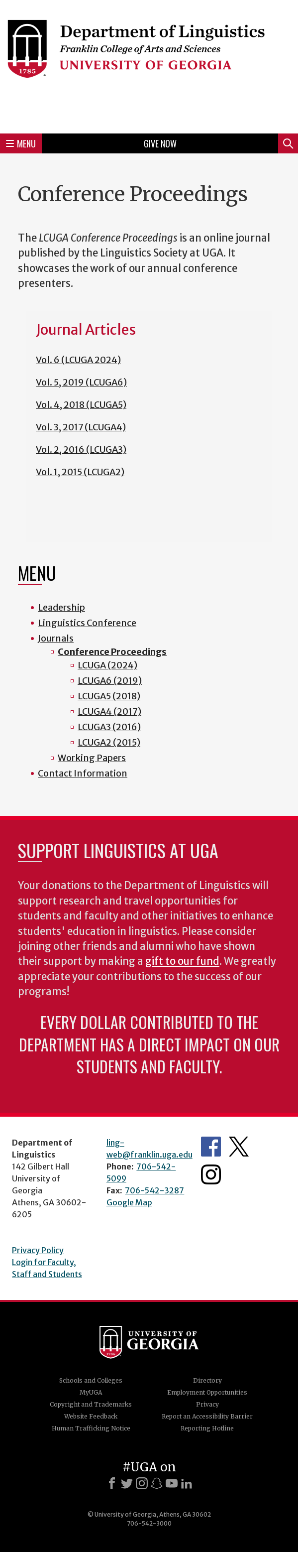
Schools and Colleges (90, 1380)
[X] (127, 1483)
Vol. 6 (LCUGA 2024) (78, 360)
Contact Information (82, 773)
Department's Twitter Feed (239, 1147)
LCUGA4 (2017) (109, 711)
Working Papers (92, 758)
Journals (56, 638)
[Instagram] (142, 1483)
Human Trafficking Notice (91, 1428)
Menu (21, 143)
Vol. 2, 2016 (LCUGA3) (81, 449)
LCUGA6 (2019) (110, 680)
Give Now (160, 143)
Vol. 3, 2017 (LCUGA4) (81, 427)
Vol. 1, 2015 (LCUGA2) (80, 472)
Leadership (61, 607)
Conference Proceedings (112, 651)
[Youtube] (172, 1483)
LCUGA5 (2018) (109, 696)
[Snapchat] (157, 1483)
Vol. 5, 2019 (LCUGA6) (81, 382)
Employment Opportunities (207, 1392)
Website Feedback (90, 1416)
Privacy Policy (38, 1250)
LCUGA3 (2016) (109, 727)
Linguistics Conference (87, 623)
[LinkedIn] (187, 1483)
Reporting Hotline (207, 1428)
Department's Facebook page (211, 1147)
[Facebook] (112, 1483)
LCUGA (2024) (107, 665)
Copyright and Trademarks (91, 1404)
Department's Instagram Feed (211, 1174)
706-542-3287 (154, 1190)
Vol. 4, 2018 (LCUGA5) (81, 404)
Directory (207, 1380)
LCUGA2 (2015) (109, 742)
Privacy (207, 1404)
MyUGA (91, 1392)
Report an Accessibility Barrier (207, 1416)
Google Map (129, 1202)
